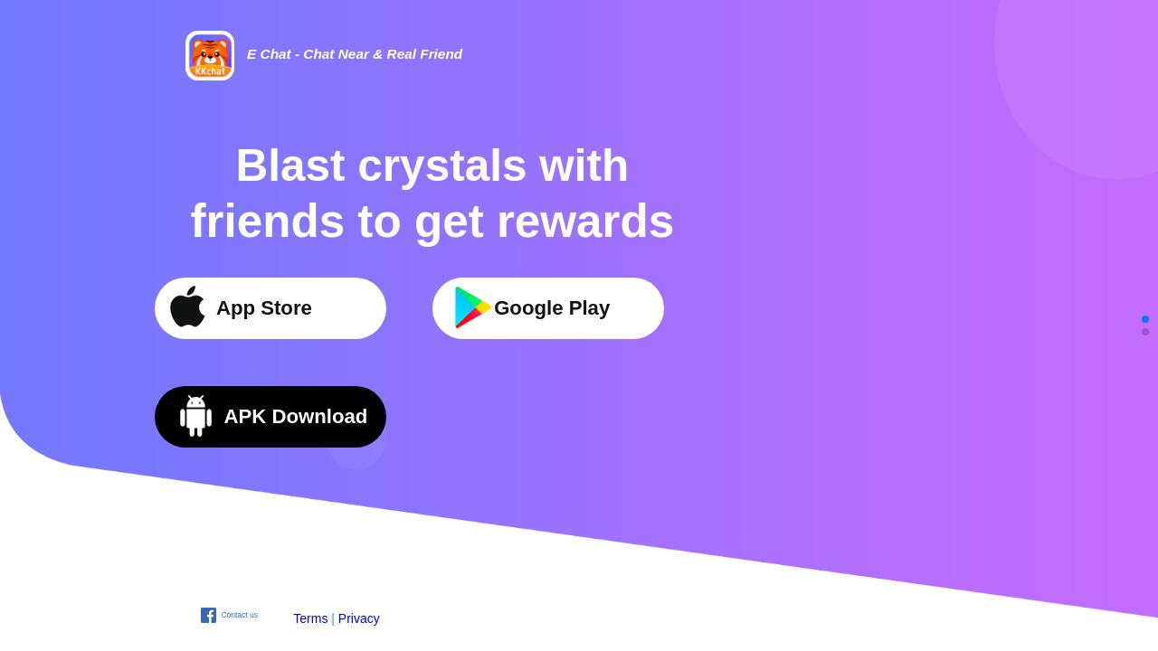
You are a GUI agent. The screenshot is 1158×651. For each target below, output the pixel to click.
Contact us (239, 614)
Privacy (359, 618)
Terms (310, 618)
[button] (1145, 319)
